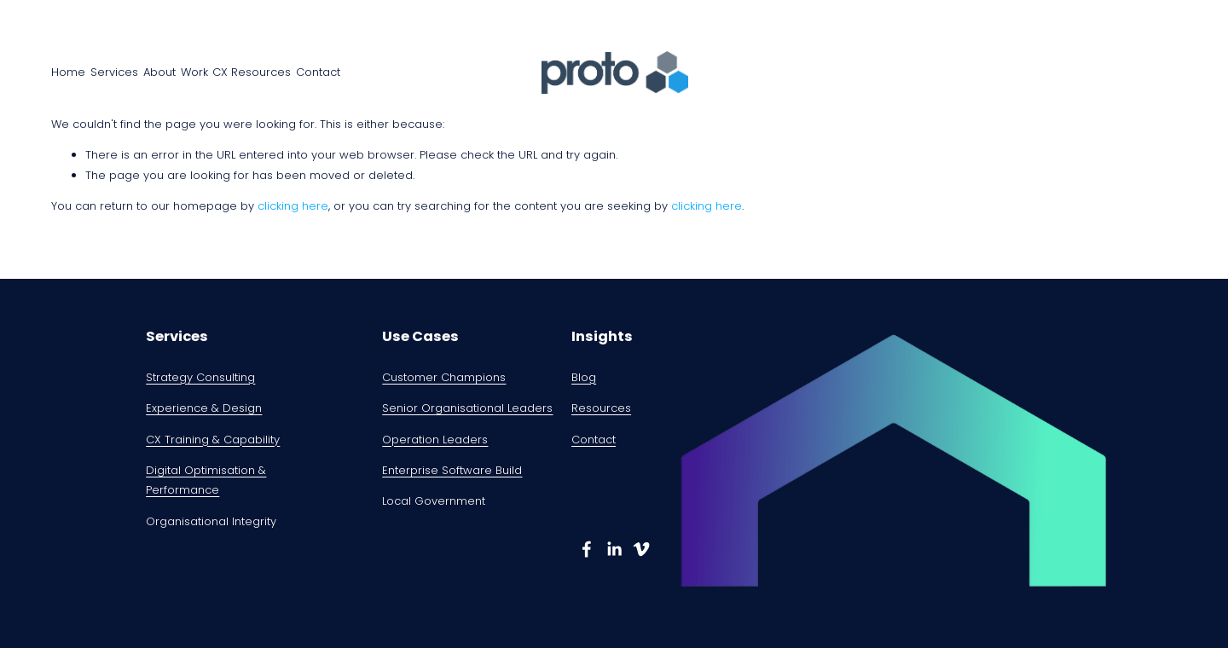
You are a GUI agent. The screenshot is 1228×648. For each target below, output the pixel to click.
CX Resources (251, 72)
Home (68, 72)
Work (194, 72)
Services (114, 72)
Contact (318, 72)
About (159, 72)
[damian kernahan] (641, 549)
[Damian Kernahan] (586, 549)
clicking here (293, 206)
